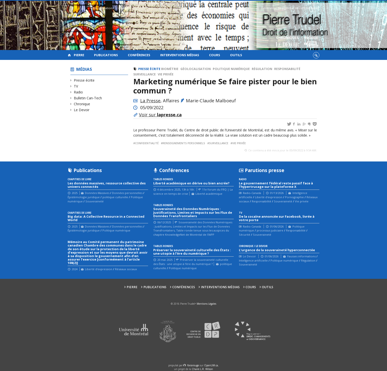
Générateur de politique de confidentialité (289, 8)
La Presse (150, 101)
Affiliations (107, 8)
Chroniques (287, 42)
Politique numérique (231, 69)
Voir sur (160, 115)
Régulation (262, 69)
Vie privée (166, 74)
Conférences (158, 2)
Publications (139, 2)
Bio (95, 8)
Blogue (311, 42)
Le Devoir (81, 109)
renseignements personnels (184, 143)
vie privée (239, 143)
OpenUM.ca (211, 365)
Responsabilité (287, 69)
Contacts (122, 8)
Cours (204, 2)
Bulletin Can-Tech (88, 98)
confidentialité (147, 143)
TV (76, 86)
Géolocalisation (195, 69)
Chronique (82, 104)
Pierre (124, 2)
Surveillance (144, 74)
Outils (315, 2)
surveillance (218, 143)
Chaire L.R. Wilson (202, 369)
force (193, 365)
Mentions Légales (206, 303)
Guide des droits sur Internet (239, 8)
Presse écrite (84, 80)
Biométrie (169, 69)
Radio (78, 92)
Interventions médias (183, 2)
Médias (84, 69)
